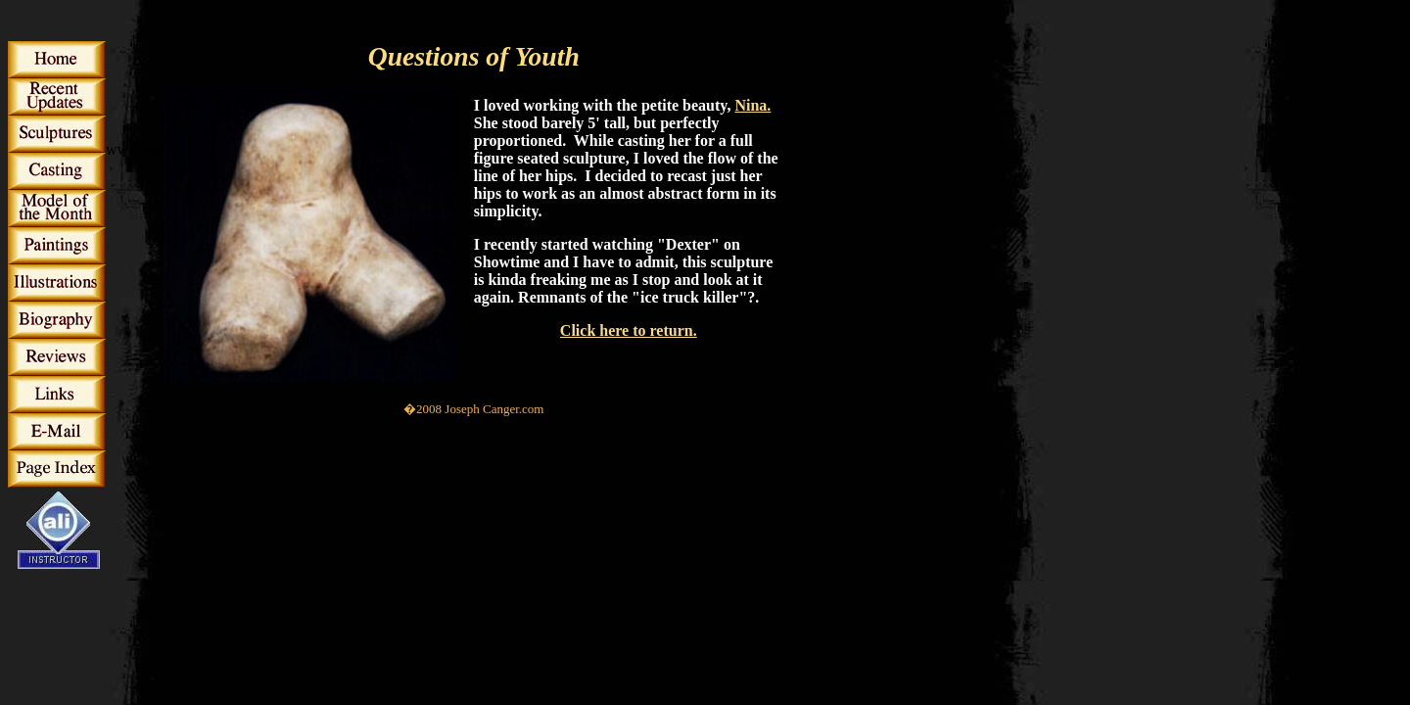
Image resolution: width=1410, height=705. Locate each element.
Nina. (752, 105)
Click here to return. (628, 330)
